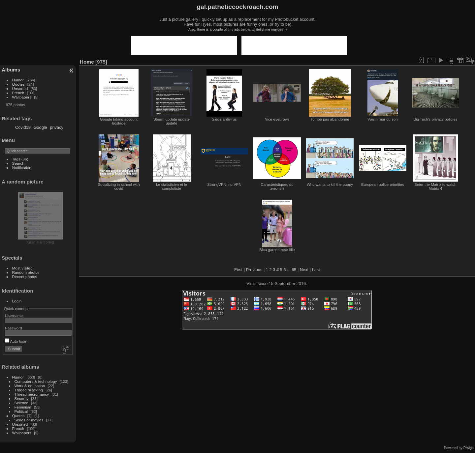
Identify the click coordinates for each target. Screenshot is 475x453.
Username (14, 315)
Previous (254, 269)
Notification (21, 167)
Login (17, 301)
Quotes (18, 84)
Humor (18, 80)
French (18, 93)
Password (13, 328)
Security (22, 398)
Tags (16, 159)
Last (316, 269)
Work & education (30, 385)
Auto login (16, 341)
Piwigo (468, 448)
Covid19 (23, 127)
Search (18, 163)
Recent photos (24, 276)
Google (40, 127)
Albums (11, 69)
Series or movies (29, 420)
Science (21, 403)
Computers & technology (36, 381)
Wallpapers (21, 97)
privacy (56, 127)
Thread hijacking (29, 390)
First (238, 269)
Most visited (22, 268)
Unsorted (20, 88)
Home (87, 62)
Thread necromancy (32, 394)
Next (304, 269)
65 (294, 269)
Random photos (26, 272)
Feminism (23, 407)
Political (21, 411)
